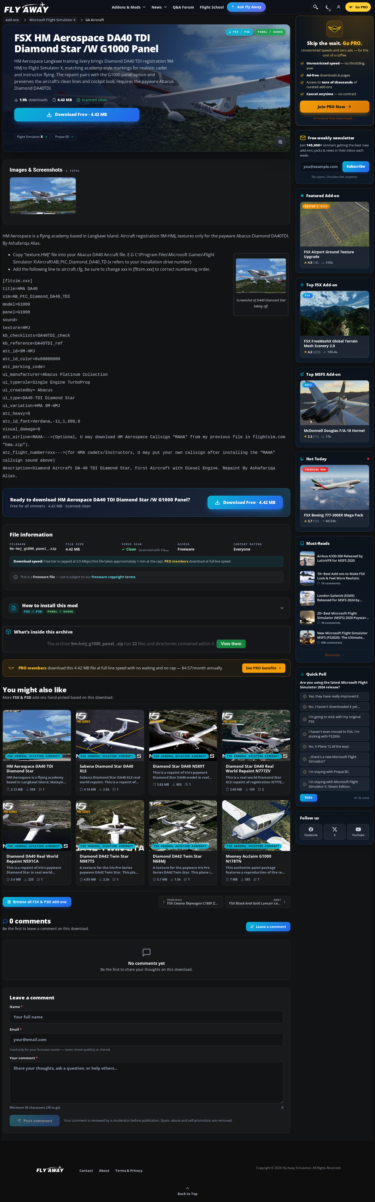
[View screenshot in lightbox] (280, 142)
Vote (308, 797)
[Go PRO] (358, 7)
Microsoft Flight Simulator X (52, 19)
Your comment (24, 1045)
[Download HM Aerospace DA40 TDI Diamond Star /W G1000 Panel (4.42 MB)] (76, 114)
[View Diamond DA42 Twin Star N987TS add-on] (110, 829)
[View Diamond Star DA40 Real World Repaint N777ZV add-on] (256, 738)
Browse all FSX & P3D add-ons (37, 888)
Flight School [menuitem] (212, 7)
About (104, 1157)
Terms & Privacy (128, 1157)
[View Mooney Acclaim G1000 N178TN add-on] (256, 829)
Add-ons (12, 19)
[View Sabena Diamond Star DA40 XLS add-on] (110, 738)
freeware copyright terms (113, 563)
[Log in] (338, 7)
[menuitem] (246, 7)
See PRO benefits (264, 654)
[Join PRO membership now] (334, 107)
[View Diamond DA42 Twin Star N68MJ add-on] (183, 829)
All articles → (334, 655)
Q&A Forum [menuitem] (183, 7)
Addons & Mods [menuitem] (129, 7)
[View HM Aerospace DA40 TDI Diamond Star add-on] (37, 738)
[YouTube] (358, 832)
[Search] (315, 7)
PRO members (176, 548)
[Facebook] (311, 832)
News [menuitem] (159, 7)
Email (16, 1016)
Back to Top (187, 1177)
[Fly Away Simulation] (26, 7)
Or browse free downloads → (334, 118)
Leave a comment (268, 913)
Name (16, 993)
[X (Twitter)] (335, 832)
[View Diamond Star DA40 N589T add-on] (183, 736)
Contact (86, 1157)
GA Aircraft (94, 19)
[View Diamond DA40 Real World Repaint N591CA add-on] (37, 829)
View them (231, 630)
